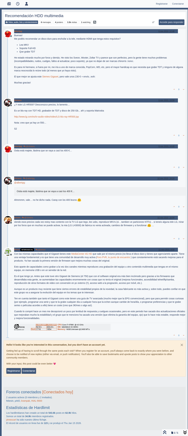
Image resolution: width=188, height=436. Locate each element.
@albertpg (29, 178)
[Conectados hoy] (57, 392)
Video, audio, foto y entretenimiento (21, 22)
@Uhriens (29, 146)
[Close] (182, 345)
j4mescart (11, 419)
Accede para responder (172, 22)
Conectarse (29, 371)
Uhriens (18, 100)
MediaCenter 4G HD (81, 254)
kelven (17, 218)
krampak (25, 401)
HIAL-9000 (36, 401)
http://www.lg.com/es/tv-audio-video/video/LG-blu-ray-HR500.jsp (46, 116)
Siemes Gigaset (50, 76)
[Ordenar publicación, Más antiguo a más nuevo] (153, 22)
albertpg (18, 31)
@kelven (40, 250)
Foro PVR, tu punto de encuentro (113, 257)
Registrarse (13, 371)
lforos (17, 249)
